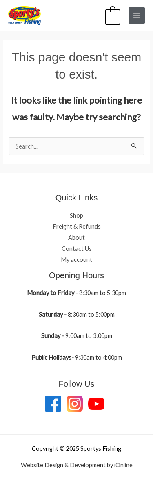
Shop (76, 215)
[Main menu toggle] (137, 15)
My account (76, 259)
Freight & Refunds (77, 226)
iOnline (123, 464)
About (76, 237)
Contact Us (77, 248)
